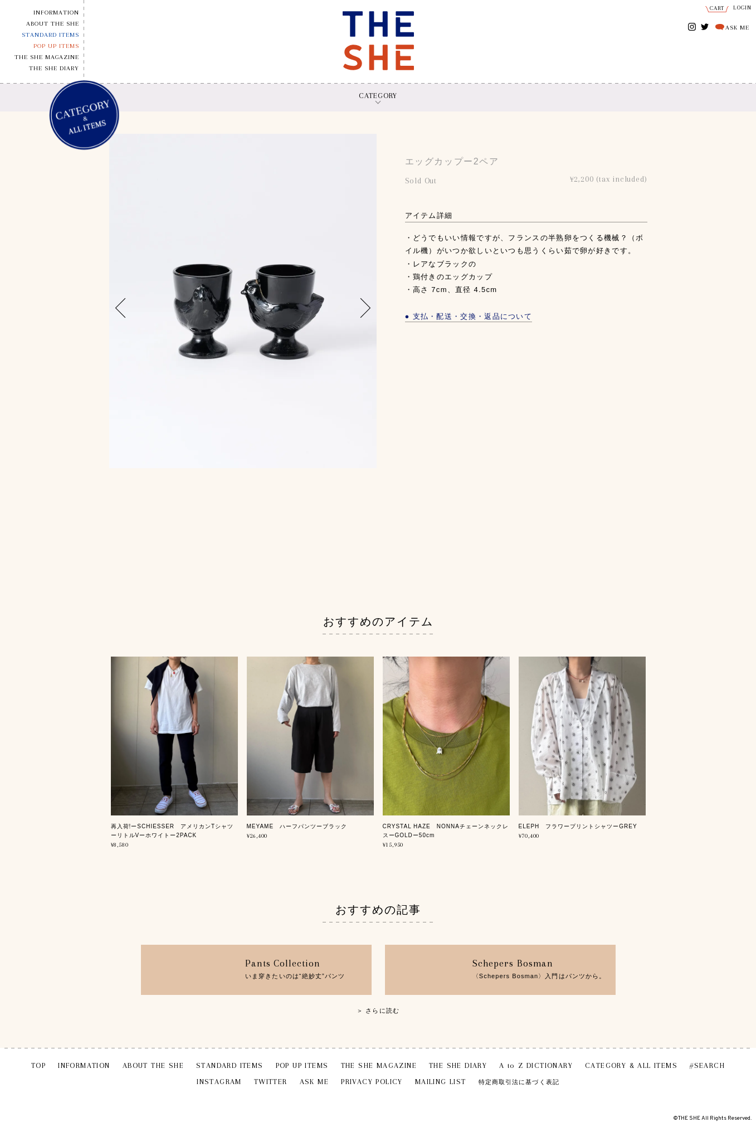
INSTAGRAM (692, 27)
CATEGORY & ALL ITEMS (631, 1065)
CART (717, 8)
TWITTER (705, 26)
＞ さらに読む (378, 1010)
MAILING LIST (440, 1081)
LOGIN (742, 7)
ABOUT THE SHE (52, 23)
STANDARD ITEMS (50, 34)
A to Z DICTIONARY (536, 1065)
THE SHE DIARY (54, 68)
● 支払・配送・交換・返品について (469, 316)
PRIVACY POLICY (372, 1081)
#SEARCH (707, 1065)
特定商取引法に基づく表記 (519, 1082)
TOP (38, 1065)
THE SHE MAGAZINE (46, 57)
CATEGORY (378, 95)
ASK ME (737, 27)
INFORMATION (56, 12)
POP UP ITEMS (56, 46)
